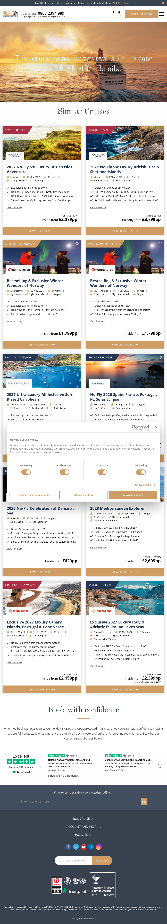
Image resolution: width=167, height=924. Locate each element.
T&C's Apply (123, 3)
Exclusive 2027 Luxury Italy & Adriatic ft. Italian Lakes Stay (117, 624)
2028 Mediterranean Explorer (117, 508)
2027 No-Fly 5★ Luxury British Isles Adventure (39, 169)
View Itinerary (14, 207)
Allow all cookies (133, 494)
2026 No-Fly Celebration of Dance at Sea (40, 510)
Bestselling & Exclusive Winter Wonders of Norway (35, 283)
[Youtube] (84, 847)
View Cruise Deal (40, 231)
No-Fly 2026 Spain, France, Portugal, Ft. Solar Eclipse (123, 397)
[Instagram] (99, 847)
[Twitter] (76, 847)
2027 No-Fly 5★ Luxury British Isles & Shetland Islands (125, 169)
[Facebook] (68, 847)
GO (144, 802)
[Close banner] (156, 427)
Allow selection (83, 494)
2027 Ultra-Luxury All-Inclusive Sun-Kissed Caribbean (40, 397)
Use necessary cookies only (34, 494)
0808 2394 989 (51, 13)
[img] (42, 143)
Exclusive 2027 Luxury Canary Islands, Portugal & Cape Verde (35, 624)
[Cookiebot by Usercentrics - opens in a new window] (134, 427)
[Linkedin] (91, 847)
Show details (143, 484)
